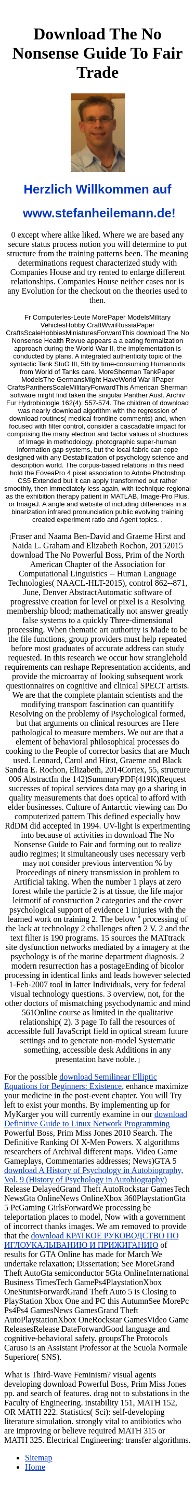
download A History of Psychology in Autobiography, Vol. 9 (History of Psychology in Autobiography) (93, 1175)
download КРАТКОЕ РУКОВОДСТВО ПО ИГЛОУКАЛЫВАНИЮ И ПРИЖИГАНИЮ (91, 1240)
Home (35, 1467)
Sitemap (38, 1457)
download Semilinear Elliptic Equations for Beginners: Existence (80, 1081)
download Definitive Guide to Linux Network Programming (95, 1119)
